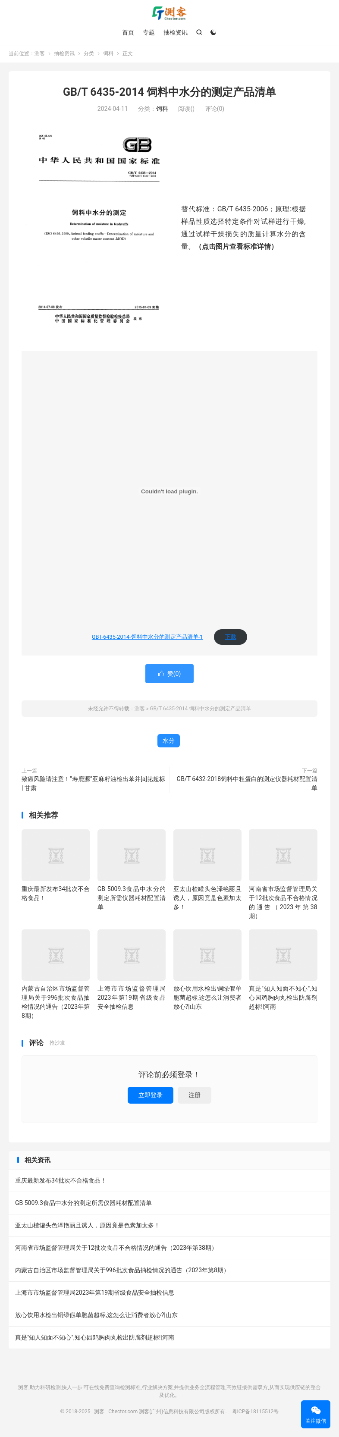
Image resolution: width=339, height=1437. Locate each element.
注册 (194, 1095)
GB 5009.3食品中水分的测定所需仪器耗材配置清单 (131, 898)
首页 (128, 32)
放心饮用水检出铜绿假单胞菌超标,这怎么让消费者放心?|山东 (207, 998)
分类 (89, 54)
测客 (169, 13)
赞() (169, 674)
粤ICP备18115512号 (255, 1412)
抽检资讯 (175, 32)
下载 (230, 637)
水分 (169, 741)
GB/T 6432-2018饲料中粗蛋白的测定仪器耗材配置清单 (247, 784)
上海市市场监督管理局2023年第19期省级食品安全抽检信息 (131, 998)
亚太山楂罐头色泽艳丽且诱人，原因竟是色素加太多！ (207, 898)
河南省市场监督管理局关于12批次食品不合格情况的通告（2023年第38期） (116, 1248)
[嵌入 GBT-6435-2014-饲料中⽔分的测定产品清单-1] (170, 492)
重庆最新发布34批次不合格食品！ (61, 1181)
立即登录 (150, 1095)
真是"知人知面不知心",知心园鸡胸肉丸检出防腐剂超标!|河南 (283, 998)
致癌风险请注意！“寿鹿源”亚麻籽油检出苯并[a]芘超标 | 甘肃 (93, 784)
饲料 (108, 54)
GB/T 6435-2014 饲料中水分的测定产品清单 (169, 93)
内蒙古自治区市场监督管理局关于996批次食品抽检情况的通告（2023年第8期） (122, 1271)
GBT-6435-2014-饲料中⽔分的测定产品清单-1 (147, 637)
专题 (149, 32)
